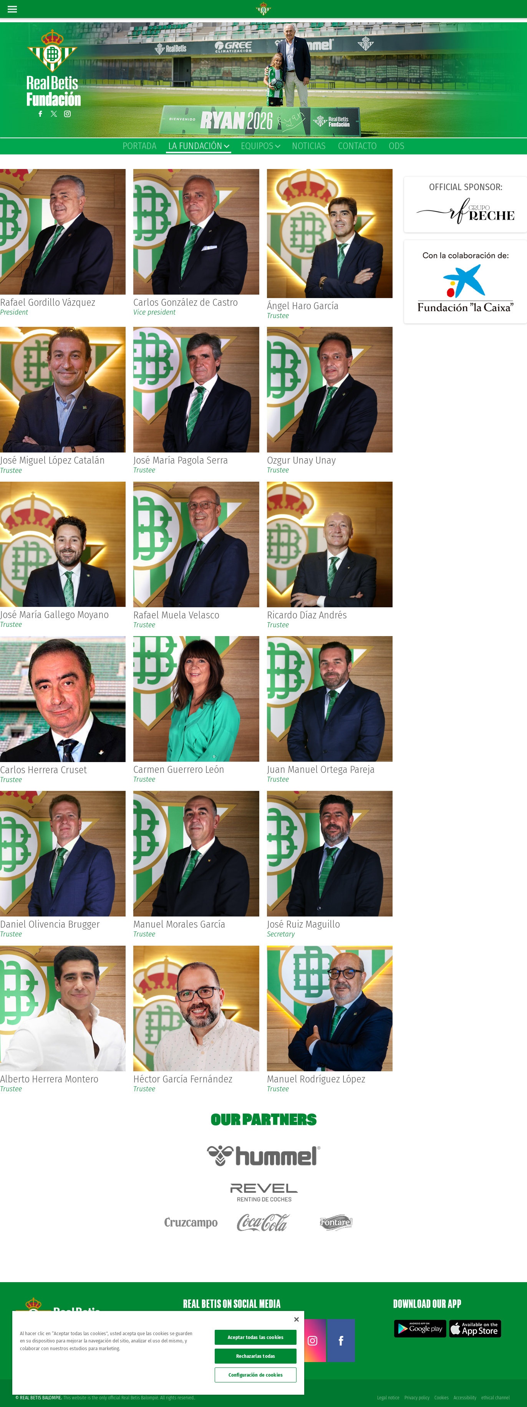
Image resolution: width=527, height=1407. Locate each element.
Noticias (309, 146)
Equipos (260, 146)
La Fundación (198, 146)
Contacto (357, 146)
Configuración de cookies (256, 1375)
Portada (139, 146)
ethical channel (495, 1388)
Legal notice (387, 1388)
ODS (396, 146)
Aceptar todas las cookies (255, 1337)
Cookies (441, 1388)
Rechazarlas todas (255, 1356)
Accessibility (464, 1388)
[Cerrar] (296, 1319)
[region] (158, 1353)
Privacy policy (415, 1388)
